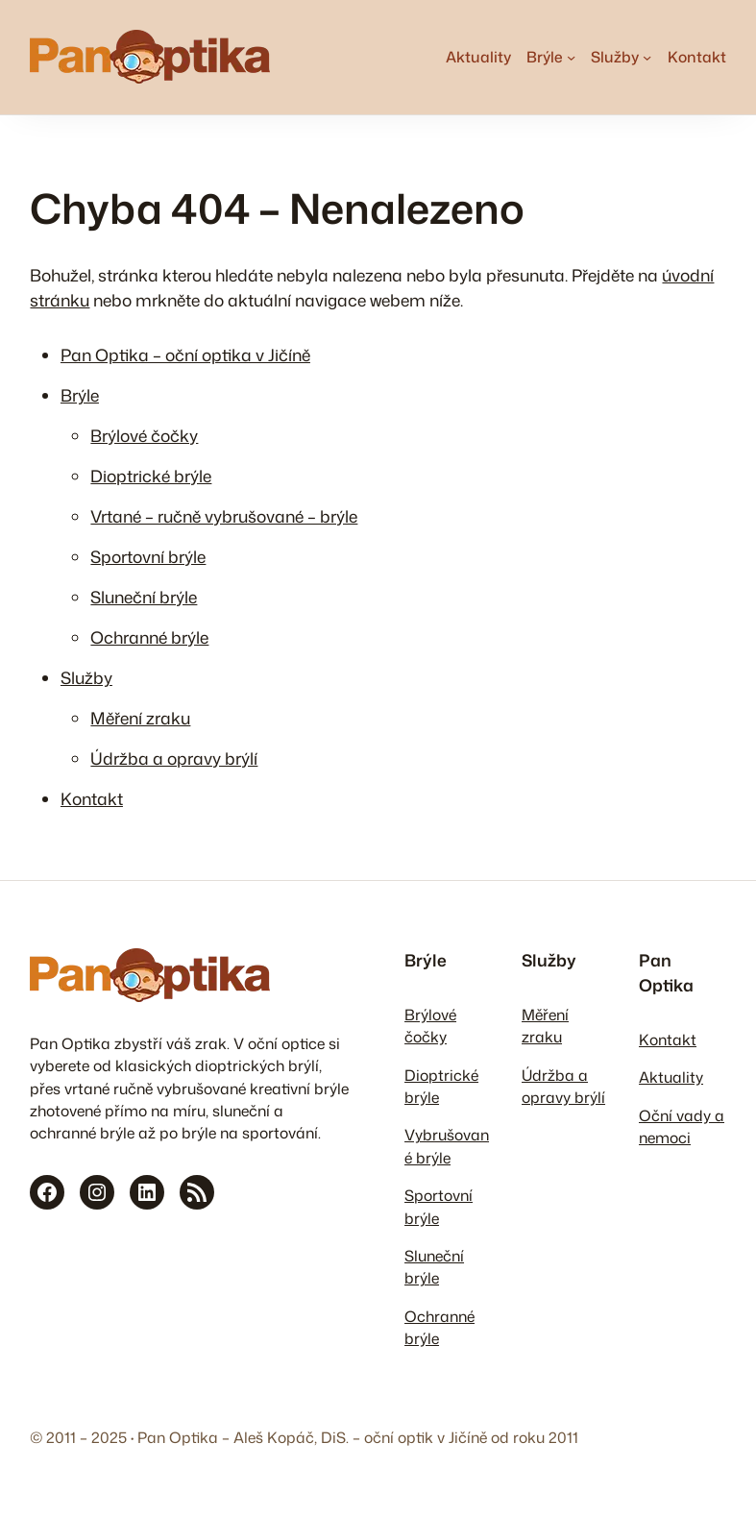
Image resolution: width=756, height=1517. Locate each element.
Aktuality (671, 1077)
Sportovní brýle (148, 557)
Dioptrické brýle (150, 476)
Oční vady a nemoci (681, 1126)
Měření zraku (140, 718)
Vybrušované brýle (446, 1145)
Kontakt (92, 799)
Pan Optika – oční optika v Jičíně (185, 355)
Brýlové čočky (144, 436)
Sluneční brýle (143, 597)
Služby (86, 678)
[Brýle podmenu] (571, 57)
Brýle (80, 395)
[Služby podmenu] (647, 57)
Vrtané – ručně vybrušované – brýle (223, 516)
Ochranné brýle (149, 637)
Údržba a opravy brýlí (173, 758)
